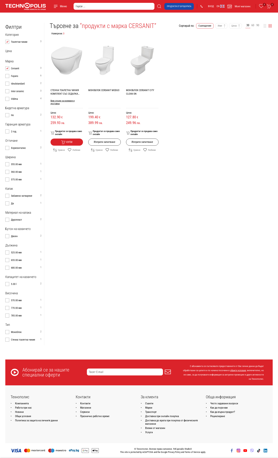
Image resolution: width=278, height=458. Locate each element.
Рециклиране (217, 416)
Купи (66, 142)
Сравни (59, 150)
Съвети (149, 403)
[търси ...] (114, 6)
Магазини (85, 407)
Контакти (85, 403)
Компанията (22, 403)
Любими (74, 150)
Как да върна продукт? (222, 412)
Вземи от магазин (155, 428)
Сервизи (85, 412)
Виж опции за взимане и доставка (63, 102)
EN (220, 6)
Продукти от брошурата (179, 6)
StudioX (188, 449)
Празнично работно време (94, 416)
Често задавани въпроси (224, 403)
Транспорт (151, 412)
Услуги (149, 432)
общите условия (238, 370)
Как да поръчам (219, 407)
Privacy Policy (174, 452)
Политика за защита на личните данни (36, 420)
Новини (19, 412)
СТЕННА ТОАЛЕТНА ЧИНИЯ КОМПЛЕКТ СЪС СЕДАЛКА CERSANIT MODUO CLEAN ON (65, 94)
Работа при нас (23, 407)
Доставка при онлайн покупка (162, 416)
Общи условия (23, 416)
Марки (148, 407)
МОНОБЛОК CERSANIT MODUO (103, 90)
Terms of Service (192, 452)
